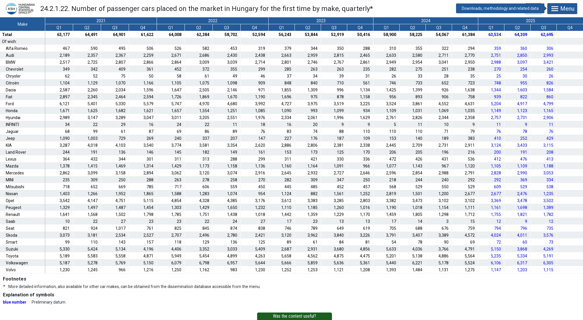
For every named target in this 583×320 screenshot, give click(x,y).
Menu (562, 8)
